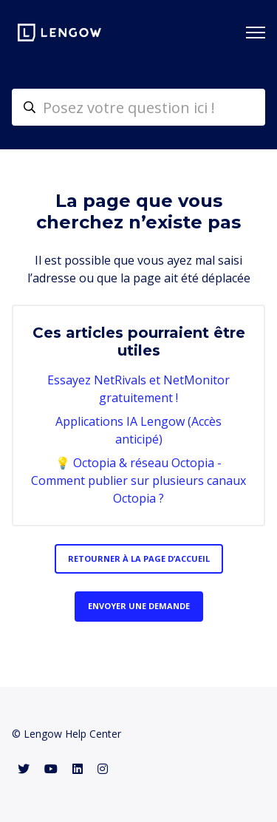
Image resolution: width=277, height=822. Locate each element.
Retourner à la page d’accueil (139, 558)
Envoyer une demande (139, 605)
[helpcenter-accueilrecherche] (138, 107)
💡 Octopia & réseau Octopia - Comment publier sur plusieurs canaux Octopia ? (138, 480)
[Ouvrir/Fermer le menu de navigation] (255, 32)
